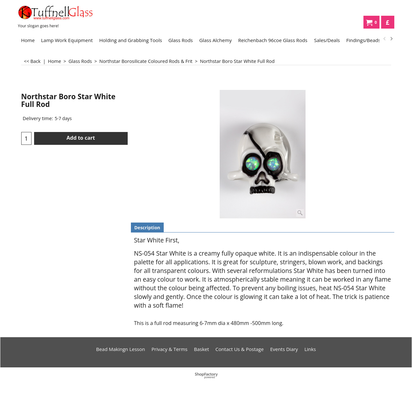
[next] (391, 39)
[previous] (385, 39)
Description (147, 227)
